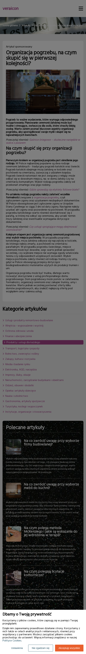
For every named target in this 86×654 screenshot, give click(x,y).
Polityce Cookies (12, 640)
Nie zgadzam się (40, 648)
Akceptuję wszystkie (69, 648)
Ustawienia (17, 648)
